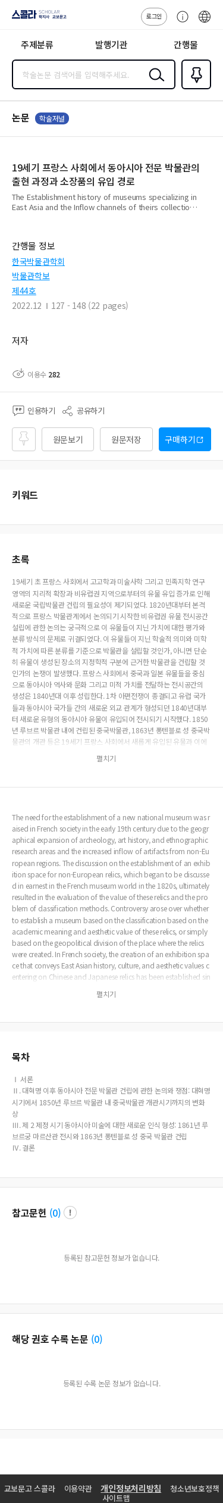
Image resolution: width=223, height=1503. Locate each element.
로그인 (154, 15)
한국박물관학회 (38, 261)
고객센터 (179, 22)
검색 (154, 84)
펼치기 (208, 212)
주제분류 (37, 44)
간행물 (186, 44)
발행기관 (111, 44)
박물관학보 (31, 276)
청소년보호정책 (194, 1488)
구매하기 (180, 439)
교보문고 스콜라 (29, 1488)
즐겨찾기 (194, 88)
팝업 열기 (70, 1212)
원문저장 (126, 439)
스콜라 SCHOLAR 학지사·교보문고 (36, 18)
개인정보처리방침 (130, 1488)
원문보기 (68, 439)
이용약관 (78, 1488)
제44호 (24, 290)
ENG (204, 22)
